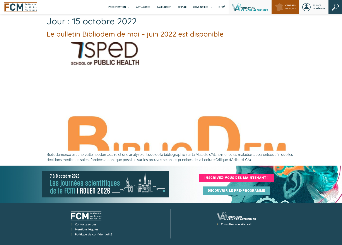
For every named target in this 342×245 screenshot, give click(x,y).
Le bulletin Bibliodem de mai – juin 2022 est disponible (135, 34)
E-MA (222, 6)
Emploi (182, 6)
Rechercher (335, 7)
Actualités (143, 6)
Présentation (119, 7)
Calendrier (164, 6)
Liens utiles (202, 7)
